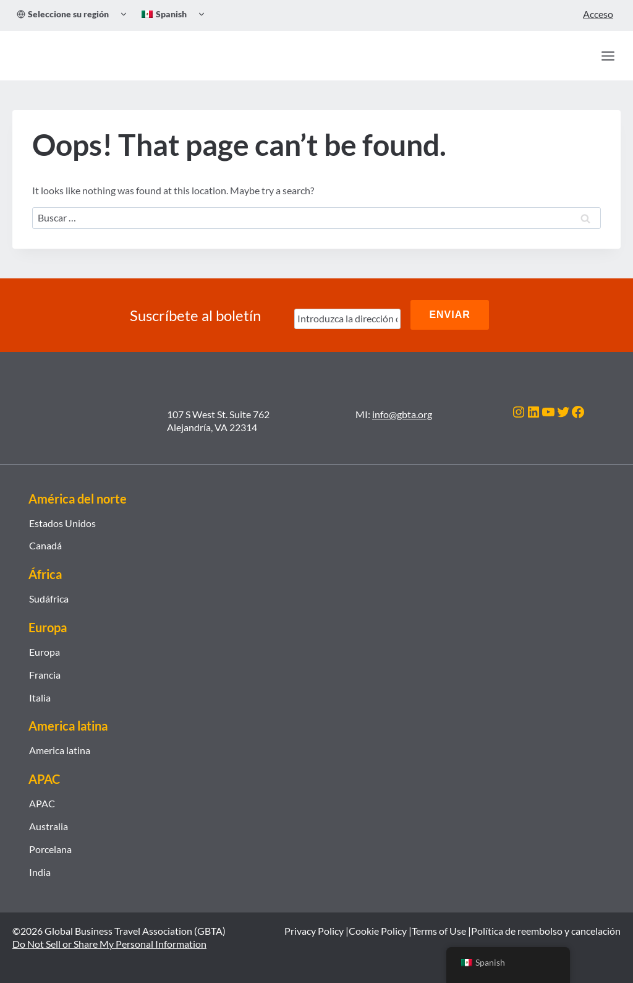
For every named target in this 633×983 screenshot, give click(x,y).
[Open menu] (608, 56)
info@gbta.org (402, 412)
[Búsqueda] (581, 55)
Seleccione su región (63, 14)
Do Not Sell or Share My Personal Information (109, 942)
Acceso (598, 14)
